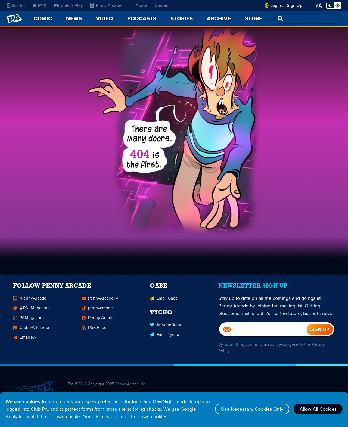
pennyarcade (97, 311)
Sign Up (294, 5)
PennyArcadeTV (100, 301)
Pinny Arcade (106, 5)
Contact (162, 5)
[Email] (263, 332)
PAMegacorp (28, 320)
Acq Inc (16, 5)
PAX (39, 5)
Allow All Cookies (318, 409)
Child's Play (68, 5)
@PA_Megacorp (31, 311)
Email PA (24, 340)
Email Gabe (164, 301)
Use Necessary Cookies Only (252, 409)
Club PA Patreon (32, 330)
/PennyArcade (29, 301)
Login (275, 5)
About (141, 5)
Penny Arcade (98, 320)
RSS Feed (94, 330)
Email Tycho (164, 337)
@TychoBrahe (166, 327)
